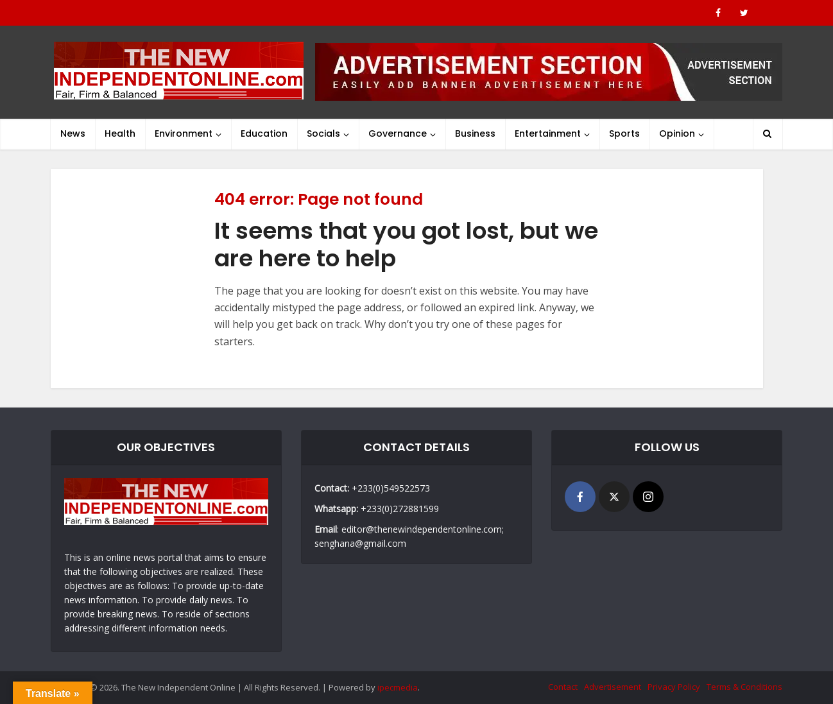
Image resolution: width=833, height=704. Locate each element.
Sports (624, 133)
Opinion (677, 133)
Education (264, 133)
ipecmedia (397, 687)
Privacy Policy (674, 686)
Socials (323, 133)
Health (120, 133)
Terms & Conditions (744, 686)
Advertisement (612, 686)
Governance (397, 133)
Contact (563, 686)
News (72, 133)
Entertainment (548, 133)
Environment (183, 133)
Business (475, 133)
